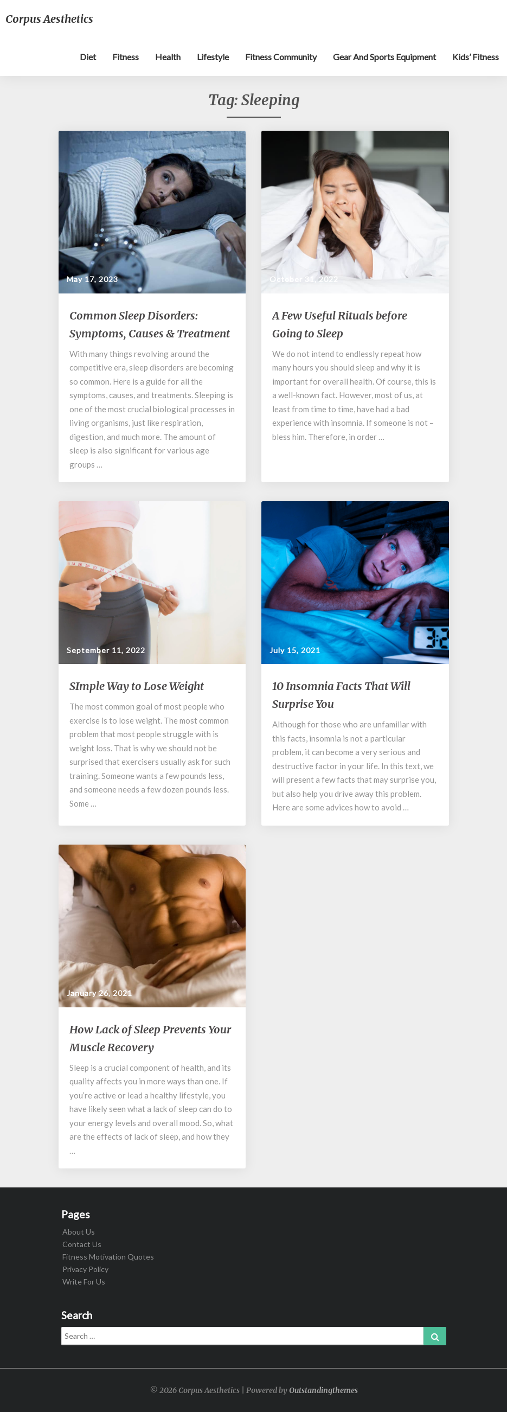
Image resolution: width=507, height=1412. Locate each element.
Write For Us (83, 1281)
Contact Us (81, 1244)
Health (168, 57)
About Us (78, 1231)
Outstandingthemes (323, 1390)
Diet (88, 57)
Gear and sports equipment (384, 57)
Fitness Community (281, 57)
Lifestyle (213, 57)
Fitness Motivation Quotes (108, 1256)
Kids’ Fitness (475, 57)
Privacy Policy (85, 1269)
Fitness (125, 57)
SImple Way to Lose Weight (136, 686)
